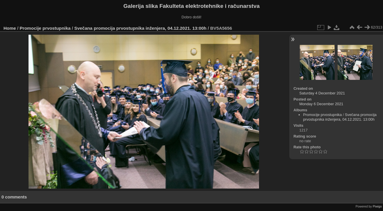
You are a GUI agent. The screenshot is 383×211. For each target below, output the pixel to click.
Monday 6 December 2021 (321, 104)
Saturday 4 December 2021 (322, 93)
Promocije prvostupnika (45, 28)
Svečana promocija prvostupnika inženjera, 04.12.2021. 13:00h (140, 28)
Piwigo (377, 206)
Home (9, 28)
